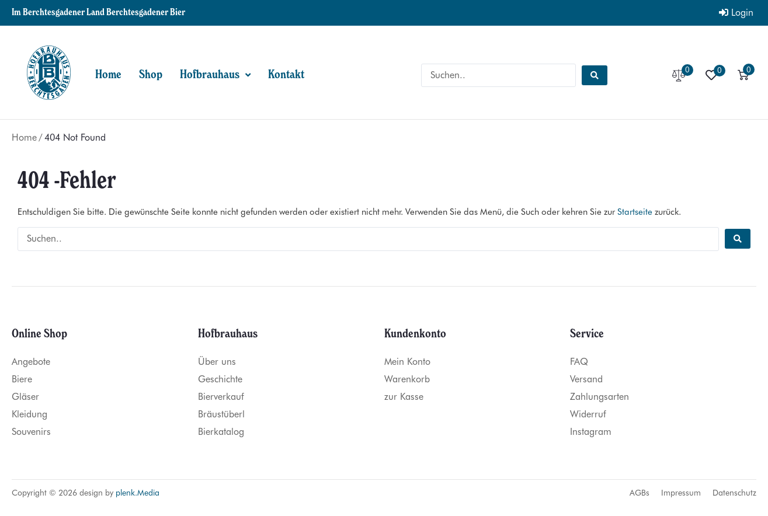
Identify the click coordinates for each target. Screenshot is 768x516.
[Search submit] (594, 75)
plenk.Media (137, 492)
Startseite (634, 212)
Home (24, 137)
